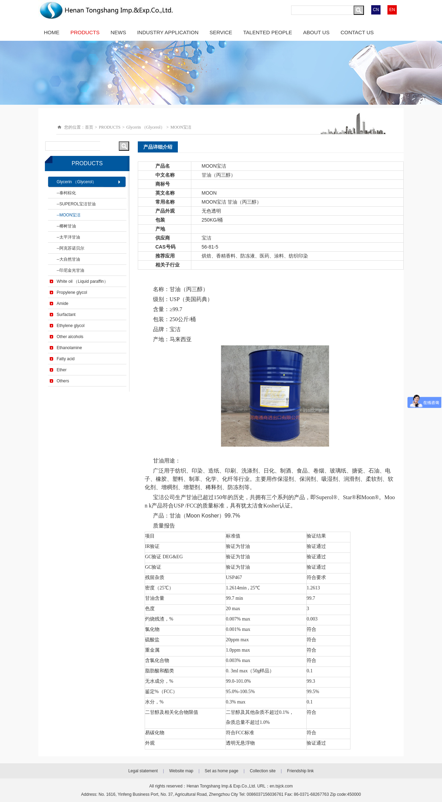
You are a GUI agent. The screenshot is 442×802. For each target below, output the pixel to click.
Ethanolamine (69, 347)
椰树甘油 (67, 226)
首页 (89, 127)
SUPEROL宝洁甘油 (77, 204)
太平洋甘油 (69, 237)
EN (392, 9)
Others (63, 381)
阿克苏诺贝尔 (71, 248)
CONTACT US (357, 32)
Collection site (263, 770)
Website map (181, 770)
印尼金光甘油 (71, 270)
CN (376, 9)
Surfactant (66, 314)
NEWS (118, 32)
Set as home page (221, 770)
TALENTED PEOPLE (267, 32)
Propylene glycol (72, 292)
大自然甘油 (69, 259)
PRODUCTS (84, 32)
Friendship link (300, 770)
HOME (51, 32)
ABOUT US (316, 32)
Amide (62, 303)
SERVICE (221, 32)
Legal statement (142, 770)
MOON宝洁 (181, 127)
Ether (62, 369)
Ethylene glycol (71, 325)
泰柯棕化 (67, 192)
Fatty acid (66, 358)
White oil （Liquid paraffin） (82, 281)
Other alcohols (70, 336)
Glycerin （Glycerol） (145, 127)
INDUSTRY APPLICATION (168, 32)
